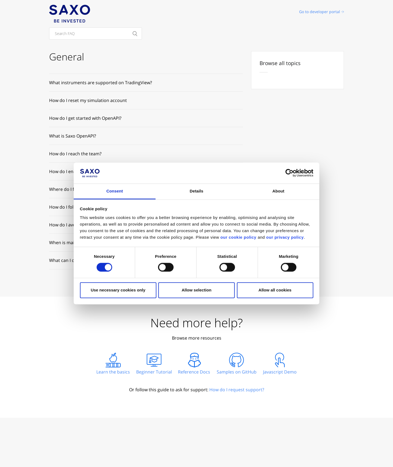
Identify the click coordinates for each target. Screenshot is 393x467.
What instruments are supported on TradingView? (100, 83)
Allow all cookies (274, 290)
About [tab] (278, 191)
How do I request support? (236, 390)
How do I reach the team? (75, 154)
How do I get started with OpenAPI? (85, 118)
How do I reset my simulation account (88, 100)
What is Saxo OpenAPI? (72, 136)
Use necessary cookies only (118, 290)
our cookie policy (239, 237)
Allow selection (196, 290)
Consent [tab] (114, 191)
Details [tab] (196, 191)
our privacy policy (284, 237)
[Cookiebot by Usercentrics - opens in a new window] (289, 173)
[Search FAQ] (95, 33)
